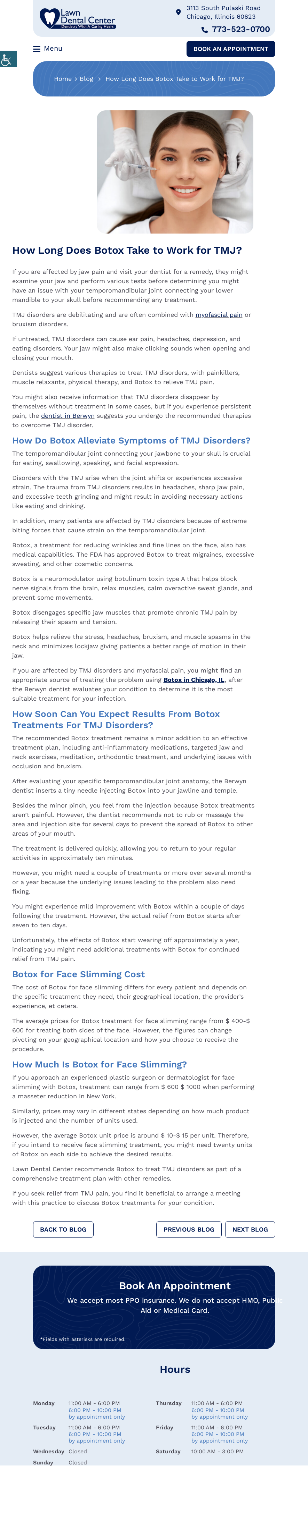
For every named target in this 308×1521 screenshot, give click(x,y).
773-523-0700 (236, 29)
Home (63, 78)
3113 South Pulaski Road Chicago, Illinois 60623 (218, 12)
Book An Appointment (231, 48)
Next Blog (250, 1229)
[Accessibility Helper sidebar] (8, 59)
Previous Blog (189, 1229)
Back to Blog (63, 1229)
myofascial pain (219, 314)
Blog (86, 78)
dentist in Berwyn (68, 415)
